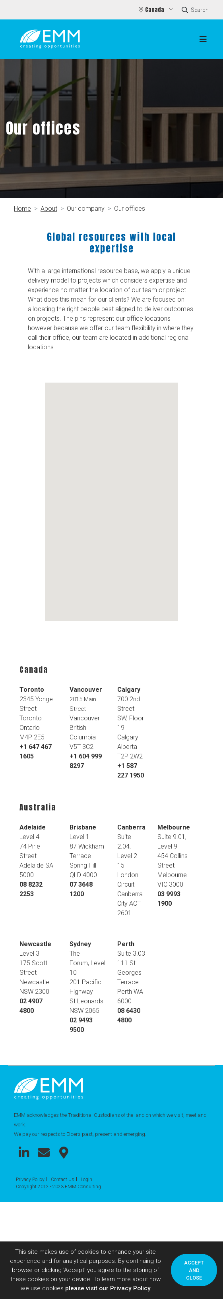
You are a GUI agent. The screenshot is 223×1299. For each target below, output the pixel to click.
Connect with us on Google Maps (64, 1152)
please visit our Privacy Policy (108, 1288)
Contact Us (62, 1179)
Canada (155, 10)
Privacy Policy (30, 1179)
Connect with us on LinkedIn (24, 1152)
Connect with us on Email (44, 1152)
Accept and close (194, 1270)
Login (86, 1179)
